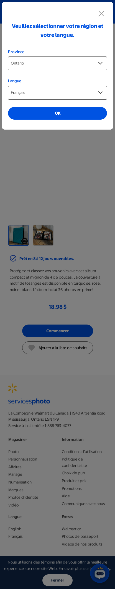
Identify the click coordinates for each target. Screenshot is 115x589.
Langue (14, 81)
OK (57, 113)
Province (16, 52)
